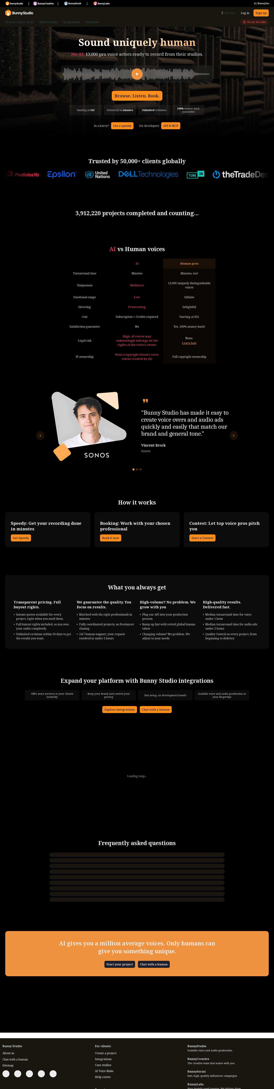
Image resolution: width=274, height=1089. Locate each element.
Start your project (120, 964)
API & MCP (170, 126)
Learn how (189, 343)
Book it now (110, 538)
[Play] (137, 74)
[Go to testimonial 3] (140, 469)
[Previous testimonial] (40, 435)
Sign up (261, 13)
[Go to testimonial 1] (133, 469)
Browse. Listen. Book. (137, 96)
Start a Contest (202, 538)
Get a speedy (122, 126)
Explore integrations (119, 709)
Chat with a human (156, 709)
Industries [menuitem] (92, 22)
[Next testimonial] (234, 435)
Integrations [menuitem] (71, 22)
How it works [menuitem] (49, 22)
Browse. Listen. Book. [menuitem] (19, 22)
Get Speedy (21, 538)
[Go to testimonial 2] (137, 469)
